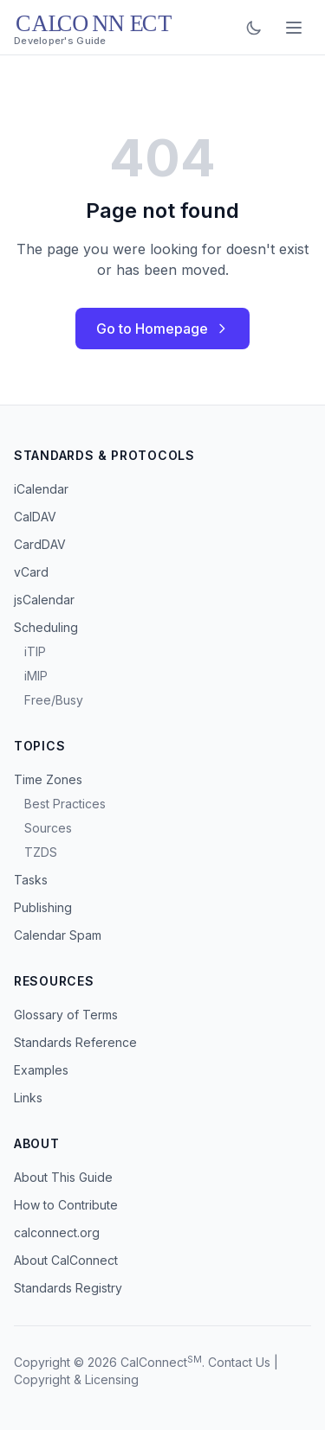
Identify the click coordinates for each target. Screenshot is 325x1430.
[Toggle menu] (293, 27)
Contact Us (239, 1362)
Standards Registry (68, 1287)
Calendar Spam (57, 935)
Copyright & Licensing (76, 1379)
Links (28, 1097)
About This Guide (63, 1177)
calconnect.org (57, 1232)
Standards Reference (75, 1042)
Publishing (43, 907)
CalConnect (153, 1362)
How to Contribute (66, 1204)
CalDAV (35, 516)
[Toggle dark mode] (254, 27)
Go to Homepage (162, 328)
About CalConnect (66, 1260)
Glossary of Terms (66, 1014)
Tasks (31, 879)
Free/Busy (53, 700)
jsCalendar (44, 599)
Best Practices (65, 803)
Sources (48, 827)
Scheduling (46, 627)
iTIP (35, 651)
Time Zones (48, 779)
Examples (41, 1070)
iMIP (36, 675)
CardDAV (40, 544)
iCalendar (41, 489)
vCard (31, 572)
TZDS (40, 852)
